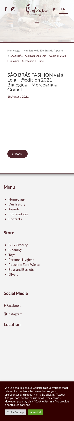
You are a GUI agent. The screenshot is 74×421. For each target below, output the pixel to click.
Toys (11, 255)
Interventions (18, 214)
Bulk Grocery (18, 245)
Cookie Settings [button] (15, 412)
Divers (13, 274)
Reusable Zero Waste (24, 264)
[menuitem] (55, 11)
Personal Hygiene (21, 260)
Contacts (15, 219)
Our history (16, 204)
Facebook (13, 305)
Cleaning (14, 250)
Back (18, 154)
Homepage (16, 199)
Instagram (14, 314)
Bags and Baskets (21, 269)
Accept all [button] (35, 412)
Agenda (14, 209)
